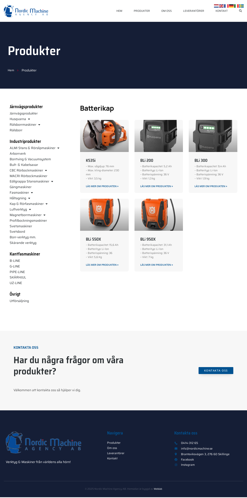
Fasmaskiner (21, 192)
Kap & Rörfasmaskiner (29, 204)
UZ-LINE (16, 282)
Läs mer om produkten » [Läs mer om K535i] (104, 186)
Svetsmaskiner (21, 226)
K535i (91, 160)
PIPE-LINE (17, 271)
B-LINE (15, 260)
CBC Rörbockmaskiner (28, 170)
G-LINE (15, 266)
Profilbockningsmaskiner (28, 220)
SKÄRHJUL (18, 277)
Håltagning (20, 198)
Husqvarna (20, 119)
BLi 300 (201, 160)
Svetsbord (17, 231)
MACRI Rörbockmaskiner (28, 175)
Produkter (142, 11)
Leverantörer (193, 11)
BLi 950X (148, 239)
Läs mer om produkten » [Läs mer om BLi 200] (158, 186)
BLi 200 (146, 160)
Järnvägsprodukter (24, 113)
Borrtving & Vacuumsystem (30, 159)
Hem (119, 11)
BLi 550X (93, 239)
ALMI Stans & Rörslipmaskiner (34, 148)
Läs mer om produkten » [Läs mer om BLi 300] (213, 186)
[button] (240, 11)
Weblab (158, 490)
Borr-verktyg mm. (23, 237)
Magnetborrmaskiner (28, 215)
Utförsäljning (19, 300)
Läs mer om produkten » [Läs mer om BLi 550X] (104, 265)
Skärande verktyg (23, 242)
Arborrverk (18, 153)
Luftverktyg (20, 209)
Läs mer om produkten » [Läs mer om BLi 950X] (158, 265)
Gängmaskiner (20, 186)
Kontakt (222, 11)
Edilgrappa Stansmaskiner (31, 181)
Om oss (166, 11)
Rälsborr (16, 130)
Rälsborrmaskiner (25, 124)
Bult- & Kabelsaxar (24, 164)
